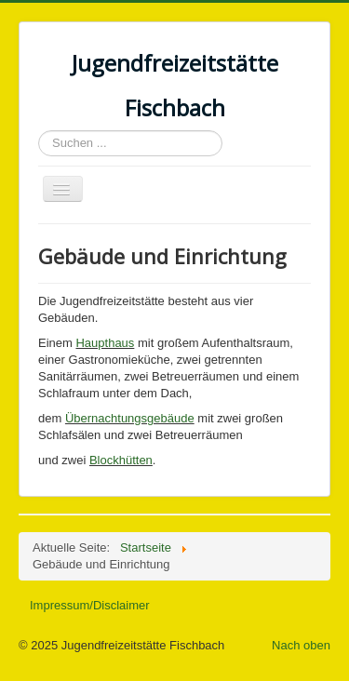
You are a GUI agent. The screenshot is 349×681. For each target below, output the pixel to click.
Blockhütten (121, 460)
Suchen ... (38, 130)
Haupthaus (104, 343)
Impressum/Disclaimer (90, 605)
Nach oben (301, 645)
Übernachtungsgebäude (130, 418)
